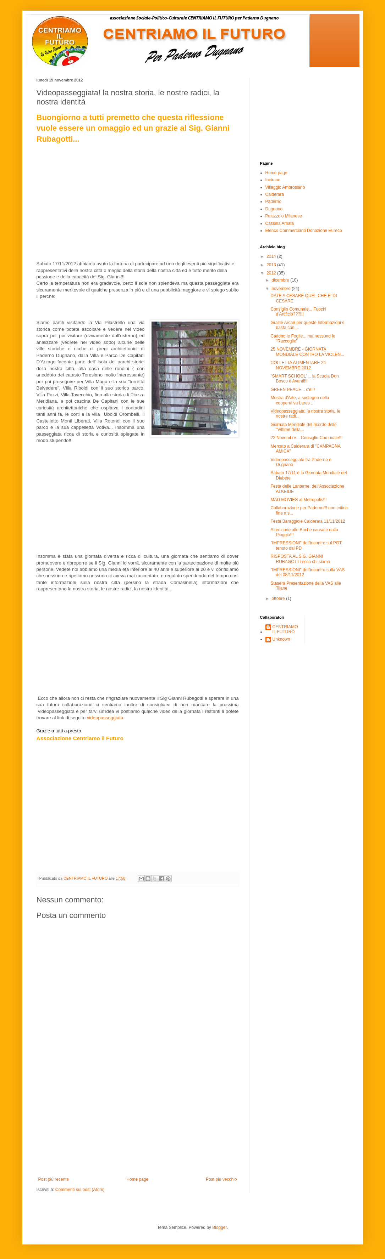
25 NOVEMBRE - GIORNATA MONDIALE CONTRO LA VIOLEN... (307, 352)
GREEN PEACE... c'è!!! (292, 389)
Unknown (281, 639)
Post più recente (53, 1179)
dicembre (280, 280)
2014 (271, 256)
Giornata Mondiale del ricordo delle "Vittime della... (303, 427)
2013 (271, 264)
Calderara (274, 194)
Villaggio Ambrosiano (285, 187)
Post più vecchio (221, 1179)
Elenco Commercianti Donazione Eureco (303, 230)
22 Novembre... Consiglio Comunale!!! (306, 437)
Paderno (273, 201)
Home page (137, 1179)
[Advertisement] (137, 1123)
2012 (271, 273)
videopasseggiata (105, 717)
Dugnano (274, 208)
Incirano (273, 179)
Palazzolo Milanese (283, 216)
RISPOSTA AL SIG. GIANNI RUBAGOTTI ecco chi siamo (300, 559)
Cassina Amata (279, 223)
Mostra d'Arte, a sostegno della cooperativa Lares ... (299, 400)
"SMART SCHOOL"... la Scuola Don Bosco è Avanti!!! (304, 379)
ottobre (278, 598)
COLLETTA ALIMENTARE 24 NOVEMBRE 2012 (298, 365)
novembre (281, 288)
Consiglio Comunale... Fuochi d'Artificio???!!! (298, 312)
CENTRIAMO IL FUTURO (285, 629)
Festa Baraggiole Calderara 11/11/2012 (307, 521)
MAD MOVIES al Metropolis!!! (298, 499)
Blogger (219, 1227)
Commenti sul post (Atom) (80, 1189)
